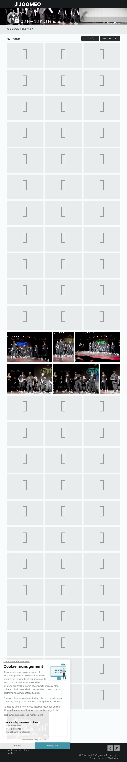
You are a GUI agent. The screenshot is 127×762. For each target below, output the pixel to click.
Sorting (110, 38)
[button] (9, 745)
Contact (11, 753)
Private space (111, 22)
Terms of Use (14, 747)
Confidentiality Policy (19, 750)
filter (90, 38)
